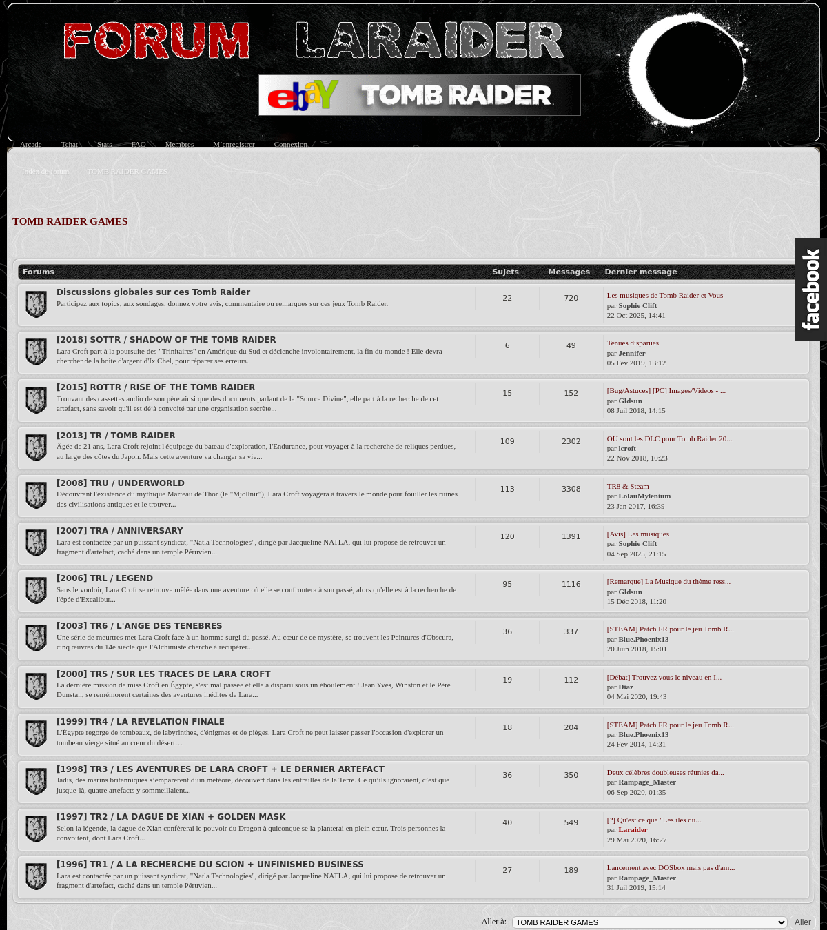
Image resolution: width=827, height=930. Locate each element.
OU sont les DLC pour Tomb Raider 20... (670, 438)
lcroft (627, 448)
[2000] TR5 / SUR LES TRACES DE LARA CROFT (164, 674)
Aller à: (494, 922)
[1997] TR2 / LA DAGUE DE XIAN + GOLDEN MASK (171, 817)
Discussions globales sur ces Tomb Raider (153, 292)
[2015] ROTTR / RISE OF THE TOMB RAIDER (156, 387)
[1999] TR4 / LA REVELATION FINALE (141, 722)
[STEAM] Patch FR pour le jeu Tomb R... (670, 629)
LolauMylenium (645, 496)
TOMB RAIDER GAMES (69, 221)
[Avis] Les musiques (638, 533)
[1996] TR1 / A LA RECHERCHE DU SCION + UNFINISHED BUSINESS (210, 864)
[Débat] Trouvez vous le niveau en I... (664, 677)
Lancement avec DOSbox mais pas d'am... (671, 867)
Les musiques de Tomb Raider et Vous (665, 295)
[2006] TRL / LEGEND (105, 578)
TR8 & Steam (628, 486)
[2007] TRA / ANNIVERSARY (120, 531)
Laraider (633, 829)
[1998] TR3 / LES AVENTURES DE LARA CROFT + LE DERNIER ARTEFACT (221, 769)
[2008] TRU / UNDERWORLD (121, 483)
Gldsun (630, 400)
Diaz (626, 687)
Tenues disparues (633, 342)
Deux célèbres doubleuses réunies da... (665, 772)
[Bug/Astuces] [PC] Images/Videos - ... (666, 390)
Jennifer (632, 353)
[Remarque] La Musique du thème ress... (669, 581)
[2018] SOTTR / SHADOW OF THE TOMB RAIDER (166, 340)
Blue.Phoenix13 (644, 639)
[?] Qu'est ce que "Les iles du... (654, 820)
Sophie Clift (638, 305)
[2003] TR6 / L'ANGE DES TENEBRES (140, 626)
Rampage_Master (648, 782)
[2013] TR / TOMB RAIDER (116, 436)
